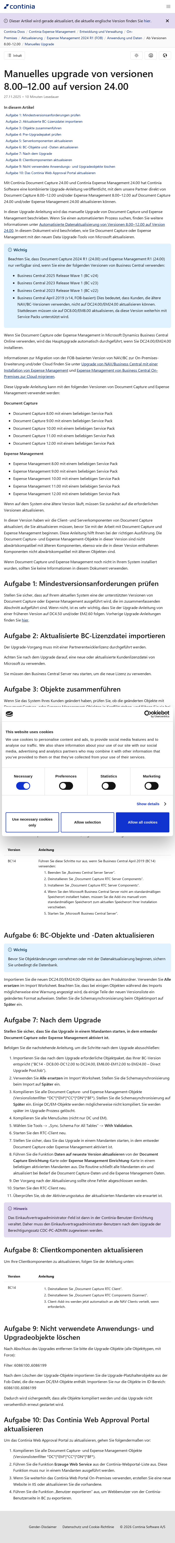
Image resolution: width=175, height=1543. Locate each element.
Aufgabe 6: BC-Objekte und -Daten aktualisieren (42, 147)
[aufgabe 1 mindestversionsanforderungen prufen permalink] (161, 583)
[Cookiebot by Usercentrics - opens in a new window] (147, 714)
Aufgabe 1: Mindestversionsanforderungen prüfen (43, 115)
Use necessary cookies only (32, 822)
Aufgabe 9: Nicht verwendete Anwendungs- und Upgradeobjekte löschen (60, 166)
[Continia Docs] (19, 6)
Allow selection (87, 822)
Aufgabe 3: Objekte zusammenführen (34, 128)
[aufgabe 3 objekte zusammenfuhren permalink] (123, 688)
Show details (148, 804)
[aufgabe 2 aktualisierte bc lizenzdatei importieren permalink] (168, 635)
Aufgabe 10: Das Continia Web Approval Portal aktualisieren (51, 172)
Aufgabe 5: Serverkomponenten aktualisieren (39, 140)
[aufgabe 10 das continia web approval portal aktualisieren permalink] (46, 1428)
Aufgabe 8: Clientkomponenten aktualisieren (39, 159)
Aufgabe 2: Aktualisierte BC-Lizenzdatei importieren (44, 121)
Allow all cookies (143, 822)
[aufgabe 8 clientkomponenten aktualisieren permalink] (146, 1249)
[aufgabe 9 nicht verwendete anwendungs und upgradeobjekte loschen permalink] (83, 1337)
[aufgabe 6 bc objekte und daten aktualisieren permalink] (157, 935)
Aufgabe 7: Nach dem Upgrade (29, 153)
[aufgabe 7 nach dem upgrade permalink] (104, 1019)
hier (25, 619)
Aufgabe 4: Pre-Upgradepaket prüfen (33, 134)
